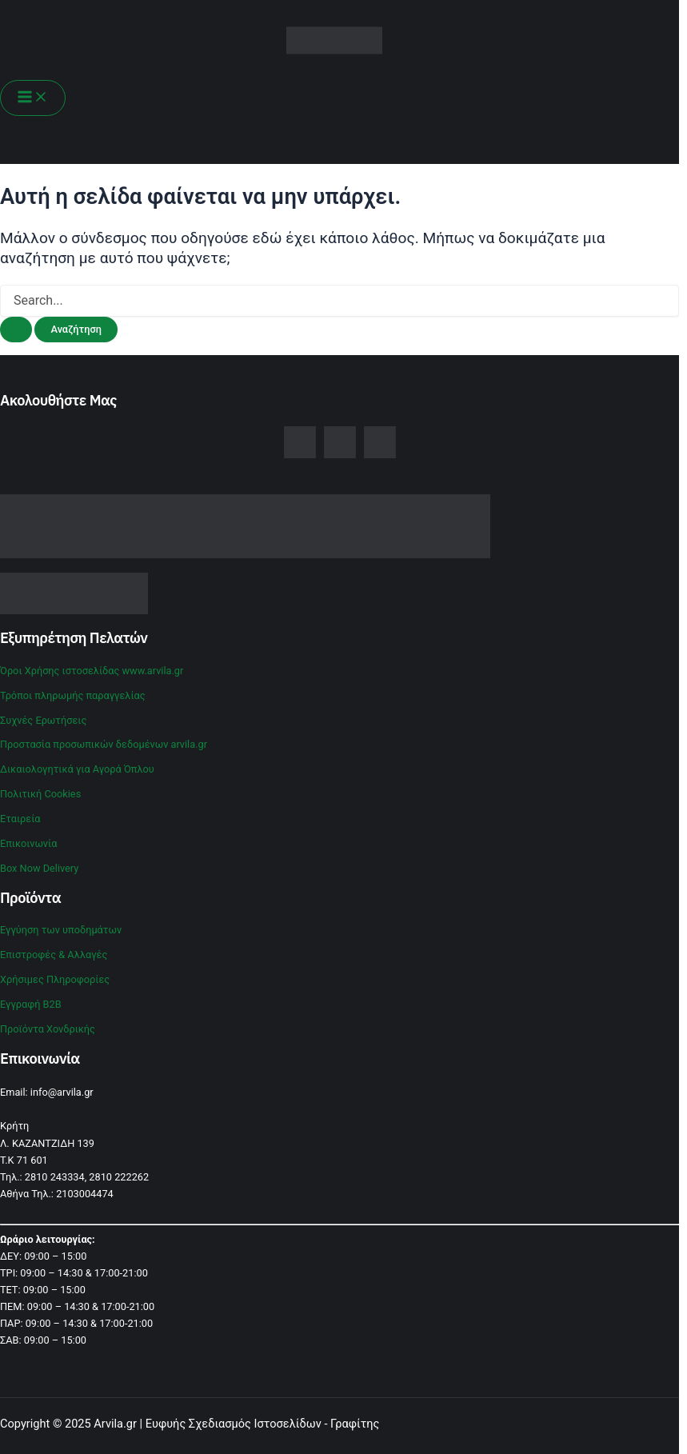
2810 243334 (55, 1177)
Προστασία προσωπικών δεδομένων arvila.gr (103, 744)
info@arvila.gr (62, 1092)
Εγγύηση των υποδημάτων (61, 930)
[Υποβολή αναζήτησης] (16, 330)
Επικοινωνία (28, 843)
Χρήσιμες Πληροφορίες (55, 979)
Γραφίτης (354, 1423)
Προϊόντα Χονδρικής (47, 1029)
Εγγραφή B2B (31, 1004)
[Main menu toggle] (33, 98)
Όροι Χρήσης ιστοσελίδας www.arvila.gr (91, 671)
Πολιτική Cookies (40, 794)
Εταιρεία (20, 819)
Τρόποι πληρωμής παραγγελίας (73, 695)
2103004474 (85, 1194)
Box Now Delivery (39, 868)
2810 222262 (119, 1177)
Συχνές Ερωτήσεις (43, 720)
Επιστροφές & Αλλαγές (53, 955)
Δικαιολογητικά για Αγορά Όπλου (77, 769)
